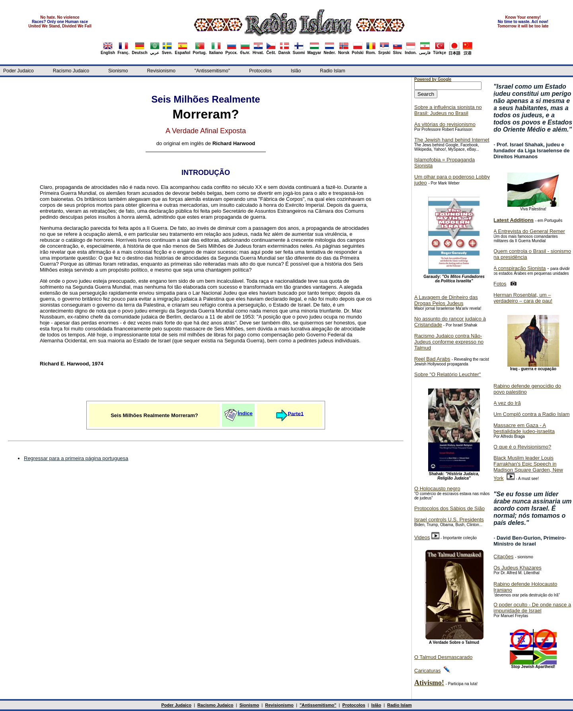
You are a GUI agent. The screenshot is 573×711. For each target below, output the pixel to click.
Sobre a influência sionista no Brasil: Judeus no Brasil (448, 110)
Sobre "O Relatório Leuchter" (447, 374)
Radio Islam (332, 71)
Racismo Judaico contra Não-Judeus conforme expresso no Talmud (448, 342)
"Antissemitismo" (212, 71)
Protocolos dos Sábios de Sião (449, 508)
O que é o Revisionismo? (522, 447)
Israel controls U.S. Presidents (449, 520)
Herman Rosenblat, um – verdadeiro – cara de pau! (522, 298)
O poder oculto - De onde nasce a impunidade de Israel (532, 608)
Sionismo (118, 71)
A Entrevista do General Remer (529, 231)
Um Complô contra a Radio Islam (531, 414)
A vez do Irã (507, 403)
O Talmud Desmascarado (443, 657)
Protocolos (260, 71)
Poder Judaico (18, 71)
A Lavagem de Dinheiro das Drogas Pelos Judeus (446, 300)
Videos (422, 537)
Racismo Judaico (71, 71)
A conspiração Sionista (519, 268)
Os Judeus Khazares (517, 568)
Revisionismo (161, 71)
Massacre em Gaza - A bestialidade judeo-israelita (524, 428)
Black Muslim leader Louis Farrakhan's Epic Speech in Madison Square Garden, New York (528, 468)
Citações (503, 556)
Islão (296, 71)
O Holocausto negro (437, 488)
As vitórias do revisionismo (445, 124)
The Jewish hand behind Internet (451, 140)
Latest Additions (513, 220)
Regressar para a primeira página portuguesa (76, 458)
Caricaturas (427, 671)
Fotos (500, 284)
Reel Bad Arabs (432, 359)
